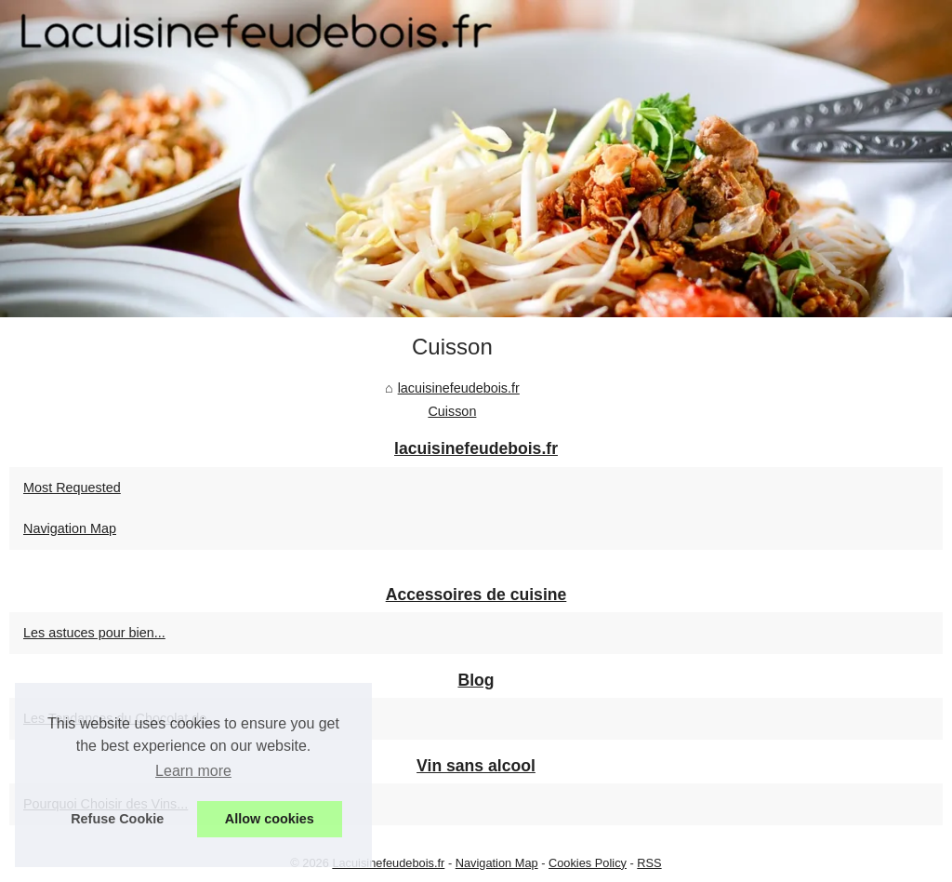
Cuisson (452, 411)
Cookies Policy (588, 863)
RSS (649, 863)
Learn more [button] (193, 771)
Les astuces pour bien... (94, 632)
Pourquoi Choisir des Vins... (105, 803)
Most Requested (72, 487)
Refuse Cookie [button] (117, 818)
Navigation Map (69, 528)
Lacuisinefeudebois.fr (388, 863)
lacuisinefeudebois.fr (459, 388)
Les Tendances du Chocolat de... (120, 718)
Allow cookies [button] (269, 818)
